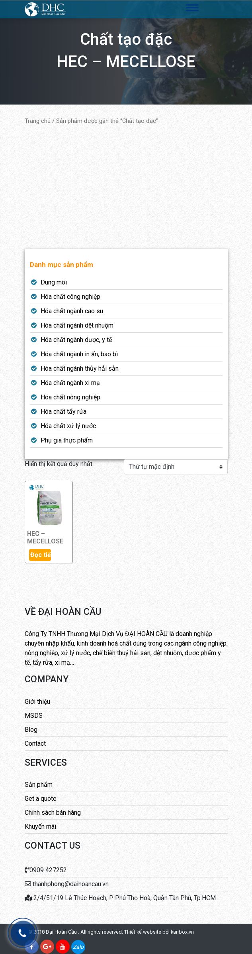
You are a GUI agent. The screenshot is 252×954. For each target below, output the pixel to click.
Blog (31, 729)
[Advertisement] (126, 187)
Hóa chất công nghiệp (70, 296)
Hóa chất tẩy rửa (63, 411)
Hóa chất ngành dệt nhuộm (77, 325)
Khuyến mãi (40, 826)
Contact (35, 743)
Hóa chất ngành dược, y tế (76, 340)
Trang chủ (38, 120)
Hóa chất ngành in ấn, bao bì (79, 354)
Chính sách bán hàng (53, 812)
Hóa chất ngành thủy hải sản (80, 368)
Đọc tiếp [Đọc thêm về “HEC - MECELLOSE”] (40, 555)
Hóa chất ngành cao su (72, 311)
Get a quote (41, 798)
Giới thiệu (37, 701)
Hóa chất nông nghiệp (70, 397)
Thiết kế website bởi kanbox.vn (159, 932)
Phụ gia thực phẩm (67, 440)
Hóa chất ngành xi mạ (70, 383)
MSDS (34, 715)
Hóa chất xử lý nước (68, 426)
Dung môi (54, 282)
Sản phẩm (39, 784)
